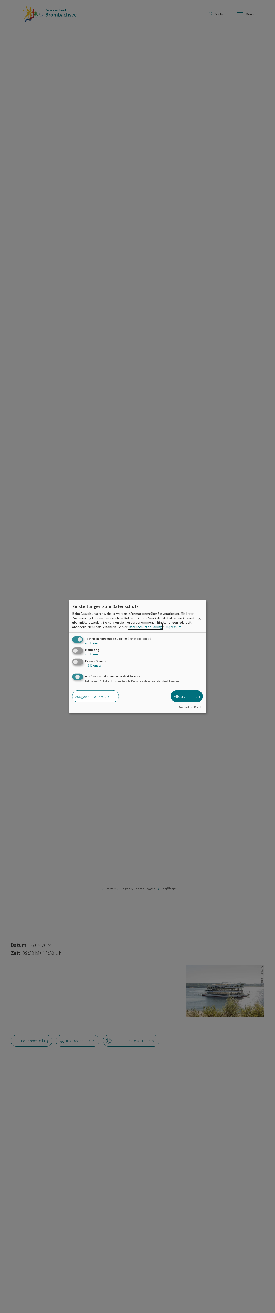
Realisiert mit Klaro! (190, 707)
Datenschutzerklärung (145, 627)
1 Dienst (92, 643)
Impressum (173, 627)
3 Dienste (93, 665)
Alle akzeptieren (187, 696)
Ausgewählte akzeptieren (95, 696)
